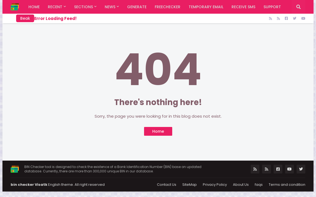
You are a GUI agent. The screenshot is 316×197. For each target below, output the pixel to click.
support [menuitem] (272, 7)
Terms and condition (287, 184)
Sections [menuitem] (83, 7)
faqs (259, 184)
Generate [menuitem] (137, 7)
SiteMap (189, 184)
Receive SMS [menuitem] (243, 7)
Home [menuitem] (34, 7)
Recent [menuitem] (55, 7)
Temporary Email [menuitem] (206, 7)
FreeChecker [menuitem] (167, 7)
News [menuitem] (110, 7)
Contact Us (166, 184)
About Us (241, 184)
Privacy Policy (215, 184)
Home (158, 131)
